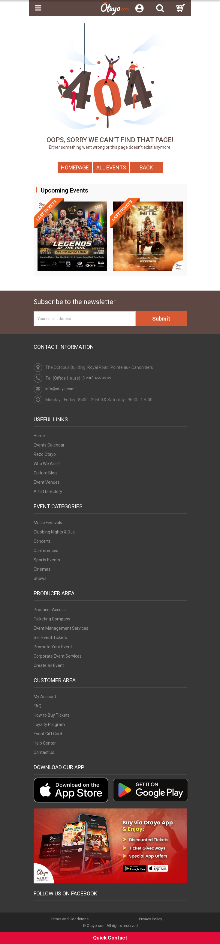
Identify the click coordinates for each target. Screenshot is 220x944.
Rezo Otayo (45, 454)
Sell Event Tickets (50, 637)
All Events (111, 167)
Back (146, 167)
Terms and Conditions (70, 919)
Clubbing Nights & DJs (54, 532)
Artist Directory (48, 491)
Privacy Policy (150, 919)
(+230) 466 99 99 (97, 378)
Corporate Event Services (58, 656)
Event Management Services (61, 628)
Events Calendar (49, 445)
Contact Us (44, 752)
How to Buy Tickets (52, 715)
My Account (45, 696)
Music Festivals (48, 522)
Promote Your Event (53, 646)
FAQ (37, 706)
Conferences (46, 550)
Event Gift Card (48, 733)
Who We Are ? (47, 463)
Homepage (75, 167)
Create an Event (49, 665)
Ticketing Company (52, 619)
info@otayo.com (59, 389)
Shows (40, 578)
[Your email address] (85, 318)
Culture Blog (45, 473)
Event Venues (47, 482)
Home (39, 435)
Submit (161, 318)
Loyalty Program (49, 724)
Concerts (42, 541)
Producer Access (50, 609)
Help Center (45, 743)
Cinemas (42, 569)
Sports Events (47, 559)
